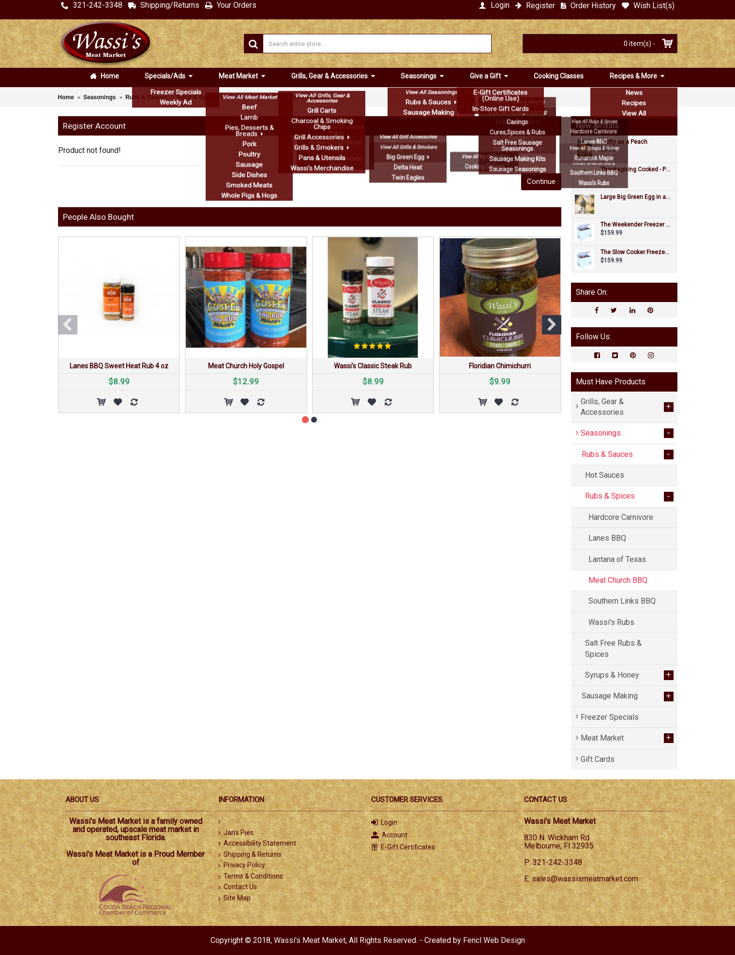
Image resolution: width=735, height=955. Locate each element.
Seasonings (419, 76)
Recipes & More (634, 76)
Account (389, 835)
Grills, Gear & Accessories (330, 76)
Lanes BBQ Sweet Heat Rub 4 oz (119, 366)
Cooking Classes (559, 76)
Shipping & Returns (250, 854)
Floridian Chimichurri (500, 366)
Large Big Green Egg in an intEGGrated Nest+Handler (635, 197)
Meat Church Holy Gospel (246, 366)
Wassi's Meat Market (309, 940)
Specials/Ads (166, 76)
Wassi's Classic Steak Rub (373, 366)
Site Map (234, 898)
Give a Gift (486, 76)
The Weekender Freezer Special (635, 225)
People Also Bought (98, 217)
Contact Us (237, 887)
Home (104, 76)
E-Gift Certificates (403, 847)
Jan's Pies (236, 833)
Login (384, 823)
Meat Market (239, 76)
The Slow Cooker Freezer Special (635, 252)
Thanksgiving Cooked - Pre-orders (635, 170)
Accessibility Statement (257, 843)
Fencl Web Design (494, 940)
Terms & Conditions (250, 876)
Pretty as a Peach (623, 142)
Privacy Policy (241, 865)
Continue (541, 181)
